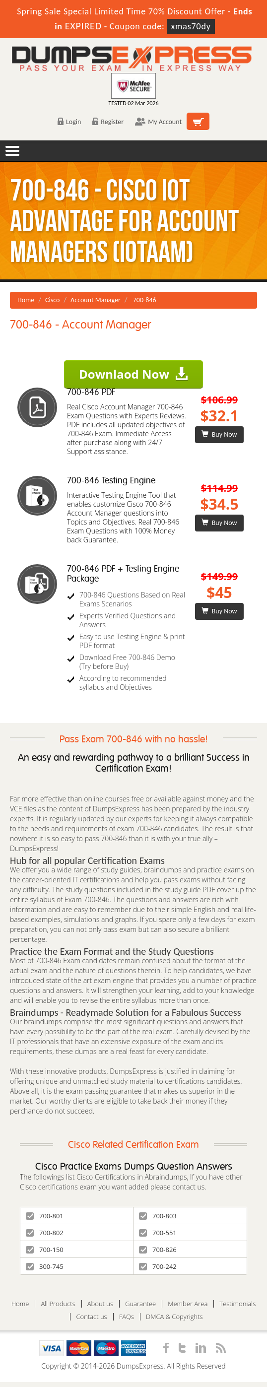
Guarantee (140, 1304)
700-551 (158, 1232)
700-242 (158, 1266)
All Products (58, 1304)
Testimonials (237, 1304)
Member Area (187, 1304)
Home (25, 300)
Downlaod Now (133, 374)
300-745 (45, 1266)
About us (100, 1304)
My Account (158, 122)
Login (69, 122)
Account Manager (95, 300)
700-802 (45, 1232)
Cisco (52, 300)
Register (108, 122)
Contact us (91, 1317)
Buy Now (219, 434)
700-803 (158, 1215)
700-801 (45, 1215)
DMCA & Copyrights (174, 1317)
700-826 (158, 1249)
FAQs (126, 1317)
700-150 (45, 1249)
